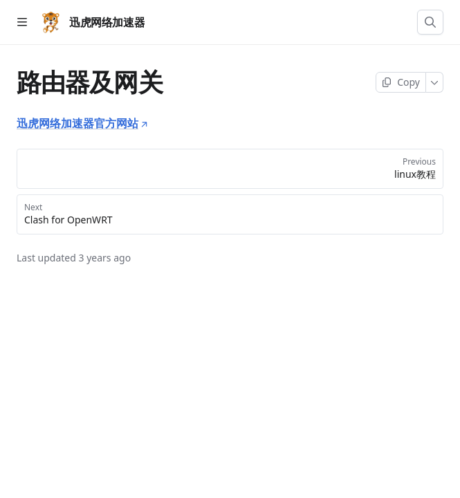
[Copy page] (401, 82)
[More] (434, 82)
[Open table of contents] (22, 22)
